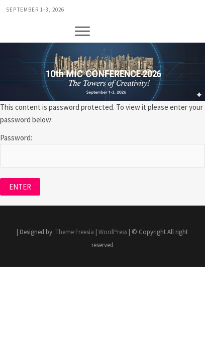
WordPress (112, 232)
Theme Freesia (74, 232)
